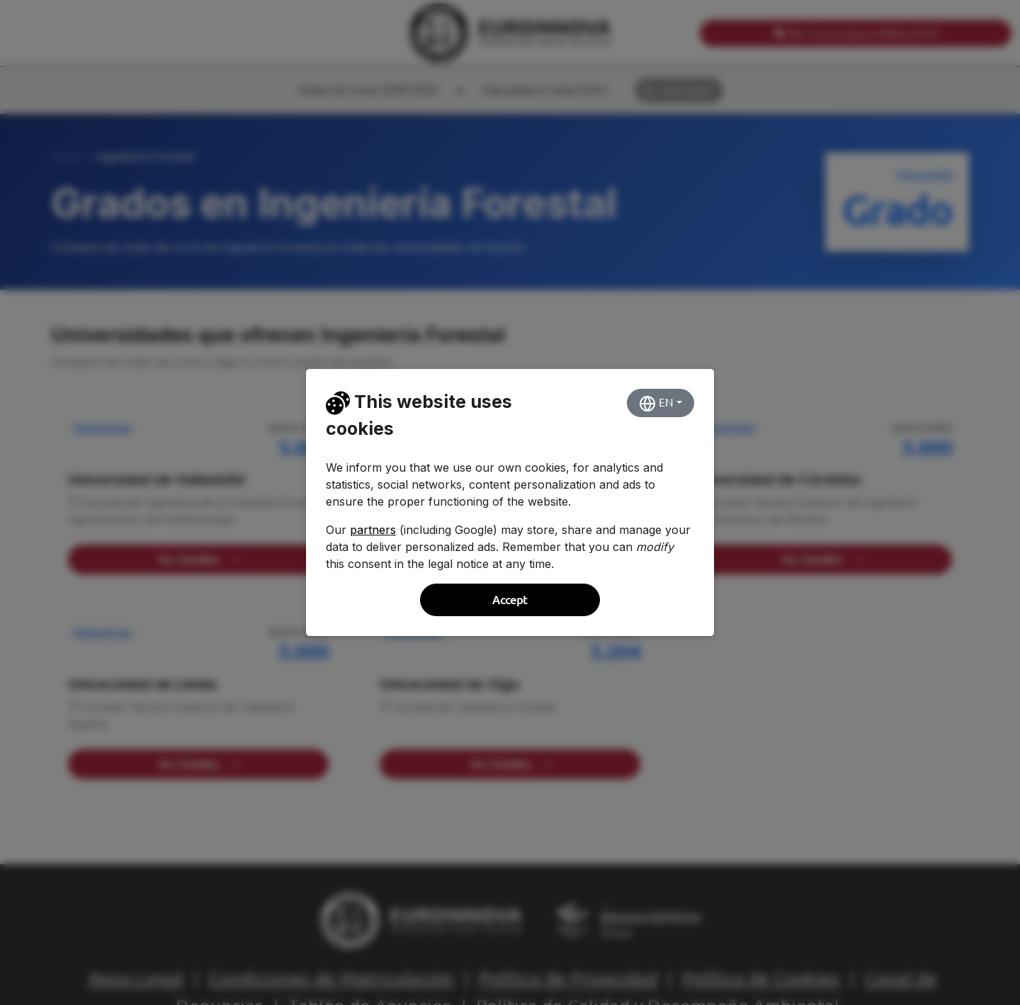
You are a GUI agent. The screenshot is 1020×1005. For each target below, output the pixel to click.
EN (656, 403)
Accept (509, 600)
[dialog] (510, 502)
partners (373, 530)
